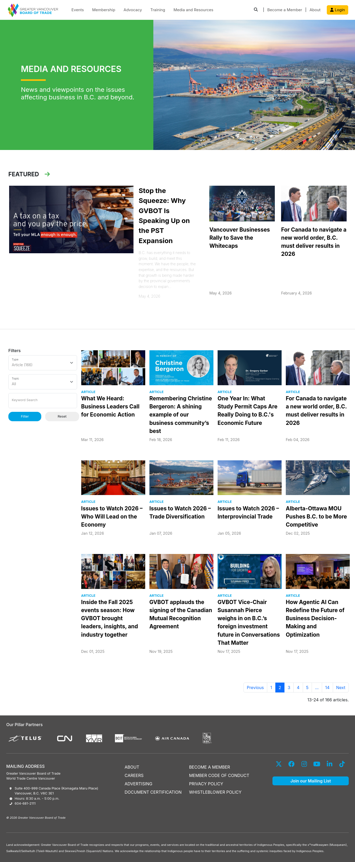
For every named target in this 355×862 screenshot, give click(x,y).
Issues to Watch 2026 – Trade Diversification (180, 512)
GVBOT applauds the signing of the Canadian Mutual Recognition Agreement (180, 614)
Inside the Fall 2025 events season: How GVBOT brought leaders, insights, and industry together (109, 618)
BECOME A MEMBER (209, 767)
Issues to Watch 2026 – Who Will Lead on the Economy (112, 516)
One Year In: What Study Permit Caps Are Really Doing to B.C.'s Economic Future (247, 410)
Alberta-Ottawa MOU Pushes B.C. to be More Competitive (316, 516)
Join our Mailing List (310, 780)
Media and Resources (193, 10)
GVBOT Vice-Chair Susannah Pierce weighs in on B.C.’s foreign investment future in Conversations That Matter (249, 622)
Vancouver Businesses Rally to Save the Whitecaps (239, 237)
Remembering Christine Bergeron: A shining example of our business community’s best (180, 414)
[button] (256, 9)
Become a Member (284, 10)
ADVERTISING (138, 783)
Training (157, 10)
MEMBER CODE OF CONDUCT (219, 775)
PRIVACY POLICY (206, 783)
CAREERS (134, 775)
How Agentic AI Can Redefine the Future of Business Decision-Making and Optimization (315, 618)
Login (337, 10)
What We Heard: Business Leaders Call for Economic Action (110, 406)
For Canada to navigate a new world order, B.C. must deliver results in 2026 (313, 241)
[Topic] (42, 381)
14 (327, 687)
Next (340, 687)
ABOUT (132, 767)
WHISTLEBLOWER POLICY (215, 792)
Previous (255, 687)
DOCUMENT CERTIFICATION (153, 792)
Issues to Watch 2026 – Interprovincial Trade (248, 512)
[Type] (42, 362)
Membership (103, 10)
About (315, 10)
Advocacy (133, 10)
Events (78, 10)
